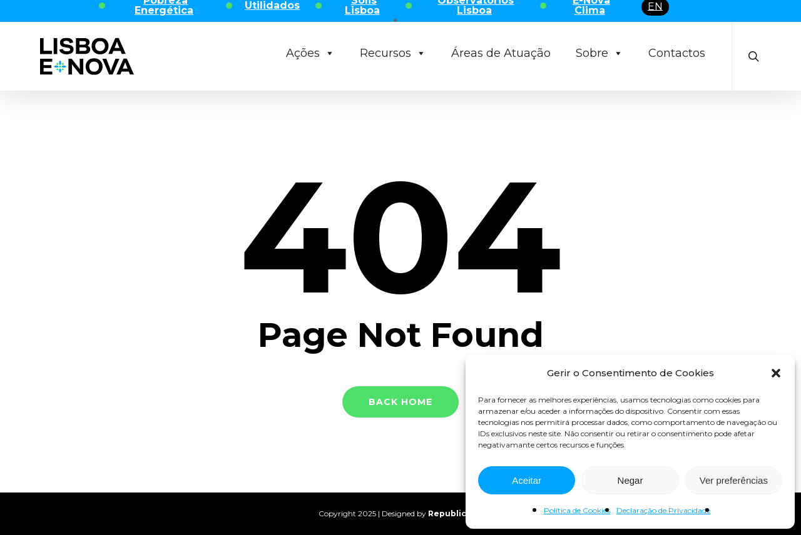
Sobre (599, 53)
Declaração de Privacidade (663, 510)
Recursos (393, 53)
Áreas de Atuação (501, 53)
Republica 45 (455, 513)
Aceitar (526, 480)
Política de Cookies (577, 510)
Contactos (676, 53)
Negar (630, 480)
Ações (310, 53)
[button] (776, 373)
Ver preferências (734, 480)
